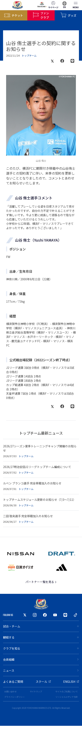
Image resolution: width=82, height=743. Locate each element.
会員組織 (41, 659)
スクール (43, 681)
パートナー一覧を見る (41, 582)
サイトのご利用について (66, 691)
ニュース (41, 670)
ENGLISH (71, 681)
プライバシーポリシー (14, 696)
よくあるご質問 (13, 681)
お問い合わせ (10, 691)
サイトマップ (36, 691)
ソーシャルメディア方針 (66, 696)
